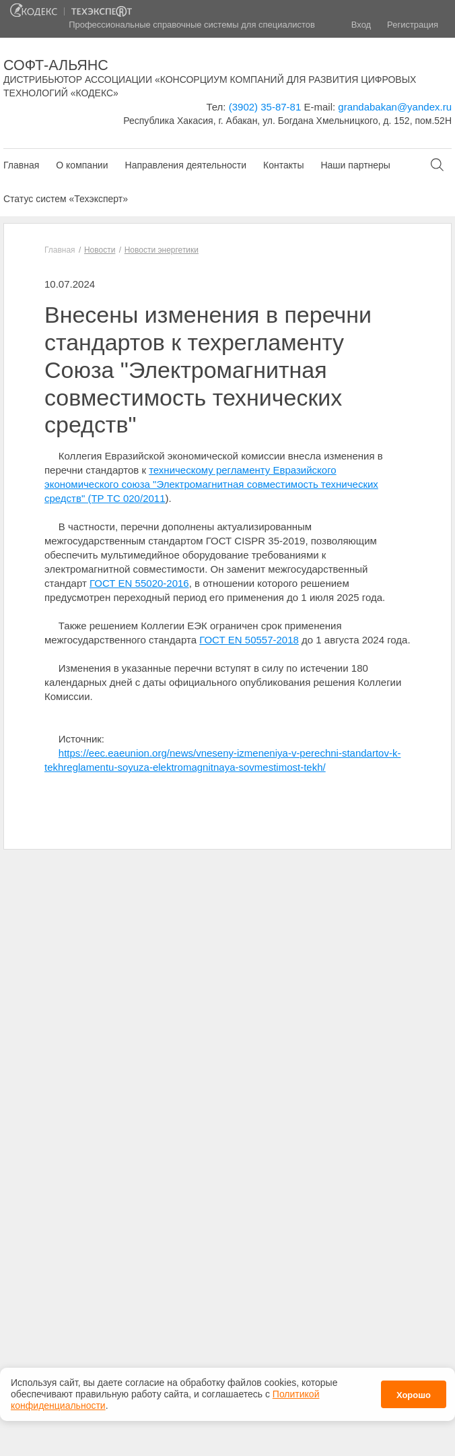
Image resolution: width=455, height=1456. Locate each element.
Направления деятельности (185, 165)
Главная (21, 165)
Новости (99, 250)
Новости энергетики (162, 250)
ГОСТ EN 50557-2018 (249, 639)
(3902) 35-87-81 (265, 107)
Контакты (283, 165)
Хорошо (413, 1394)
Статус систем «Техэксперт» (65, 198)
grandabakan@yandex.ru (395, 107)
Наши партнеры (355, 165)
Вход (361, 25)
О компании (82, 165)
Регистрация (412, 25)
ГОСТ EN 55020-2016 (139, 583)
